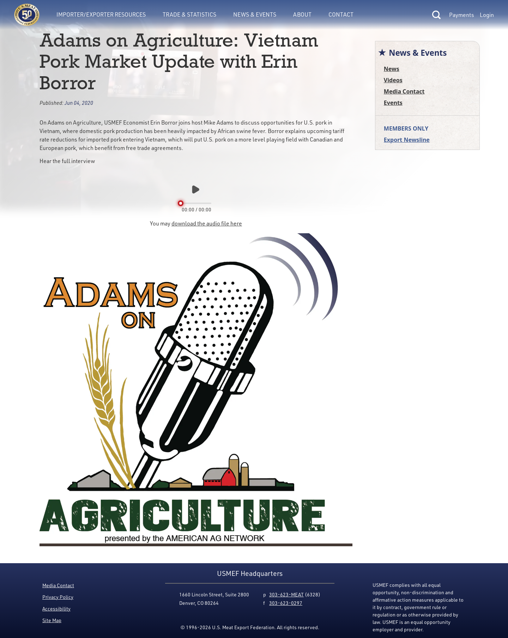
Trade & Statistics (189, 14)
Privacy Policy (57, 597)
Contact (340, 14)
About (302, 14)
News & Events (254, 14)
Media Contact (404, 91)
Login (487, 15)
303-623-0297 (285, 603)
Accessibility (56, 608)
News (391, 69)
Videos (393, 80)
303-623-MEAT (286, 594)
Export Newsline (407, 140)
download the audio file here (206, 223)
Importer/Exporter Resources (101, 14)
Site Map (51, 620)
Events (393, 103)
